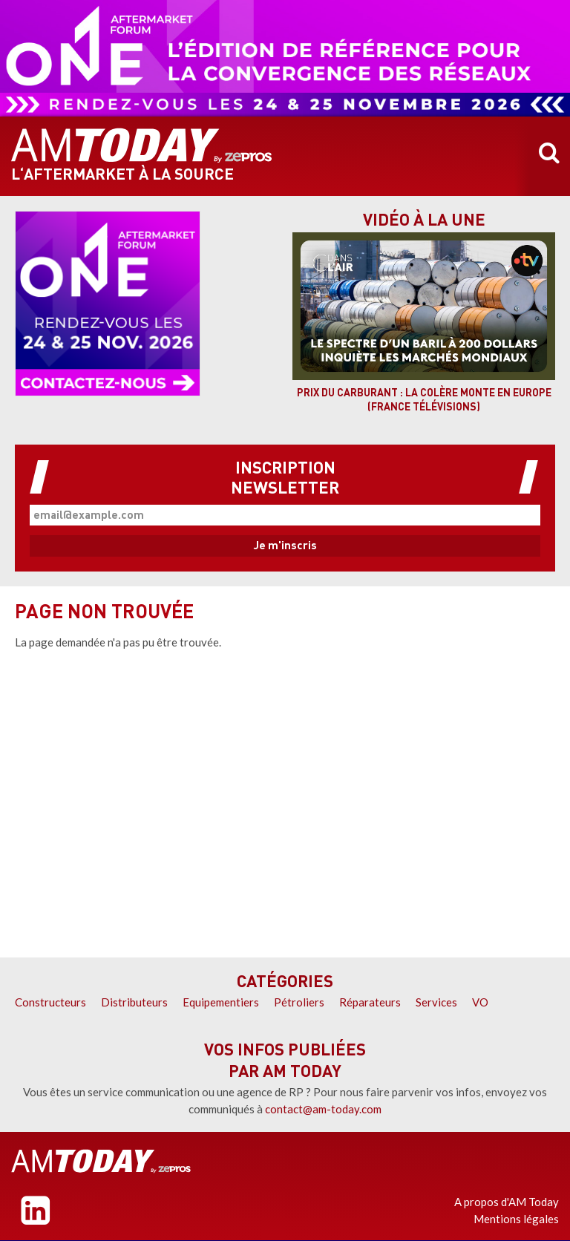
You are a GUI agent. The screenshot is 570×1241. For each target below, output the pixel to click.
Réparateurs (370, 1002)
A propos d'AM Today (506, 1201)
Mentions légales (516, 1218)
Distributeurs (134, 1002)
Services (436, 1002)
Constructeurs (50, 1002)
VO (480, 1002)
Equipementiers (221, 1002)
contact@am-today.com (323, 1109)
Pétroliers (299, 1002)
